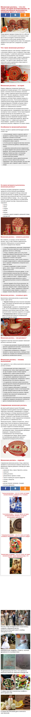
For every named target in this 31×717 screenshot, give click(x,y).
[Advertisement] (15, 591)
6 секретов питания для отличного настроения (13, 712)
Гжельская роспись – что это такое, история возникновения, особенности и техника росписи (15, 494)
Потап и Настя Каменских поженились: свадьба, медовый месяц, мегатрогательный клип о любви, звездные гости (14, 629)
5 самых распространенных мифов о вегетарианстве (14, 692)
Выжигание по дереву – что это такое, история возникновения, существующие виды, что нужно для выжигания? (15, 556)
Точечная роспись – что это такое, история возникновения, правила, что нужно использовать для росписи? (16, 515)
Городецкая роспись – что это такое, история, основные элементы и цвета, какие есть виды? (15, 535)
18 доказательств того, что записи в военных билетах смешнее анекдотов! (14, 671)
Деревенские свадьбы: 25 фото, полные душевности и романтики (15, 651)
